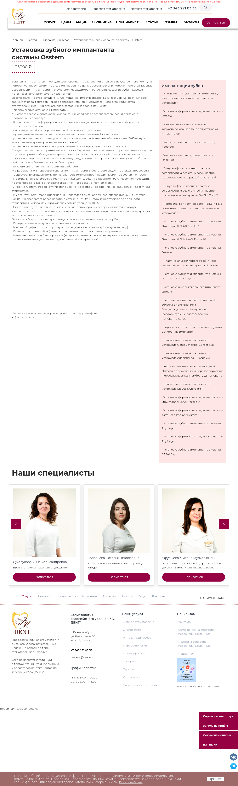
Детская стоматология (146, 9)
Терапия (129, 669)
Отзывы (169, 22)
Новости (127, 596)
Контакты (190, 22)
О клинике (102, 22)
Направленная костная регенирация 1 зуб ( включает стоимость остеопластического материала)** (192, 208)
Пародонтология (135, 645)
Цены (66, 22)
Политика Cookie (130, 782)
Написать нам (212, 598)
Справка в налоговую (218, 716)
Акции (81, 22)
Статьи (152, 22)
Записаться (216, 22)
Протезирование (135, 653)
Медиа (142, 596)
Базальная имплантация (140, 685)
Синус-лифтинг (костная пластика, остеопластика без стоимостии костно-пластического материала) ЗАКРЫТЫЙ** (190, 190)
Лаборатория (76, 9)
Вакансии (109, 596)
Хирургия (130, 661)
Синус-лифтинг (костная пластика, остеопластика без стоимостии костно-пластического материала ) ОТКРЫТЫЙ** (190, 172)
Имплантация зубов (137, 637)
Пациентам (89, 596)
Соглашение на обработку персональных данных (196, 632)
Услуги (50, 22)
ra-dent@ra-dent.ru (84, 657)
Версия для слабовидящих (19, 708)
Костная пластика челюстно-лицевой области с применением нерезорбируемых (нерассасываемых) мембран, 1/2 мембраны (192, 371)
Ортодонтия (131, 677)
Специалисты (128, 22)
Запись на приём (215, 725)
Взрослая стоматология (108, 9)
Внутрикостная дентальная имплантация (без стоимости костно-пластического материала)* (191, 98)
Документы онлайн (217, 735)
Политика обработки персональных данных (194, 643)
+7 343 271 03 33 (81, 650)
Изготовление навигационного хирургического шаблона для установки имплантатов (190, 129)
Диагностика (132, 629)
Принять (215, 779)
